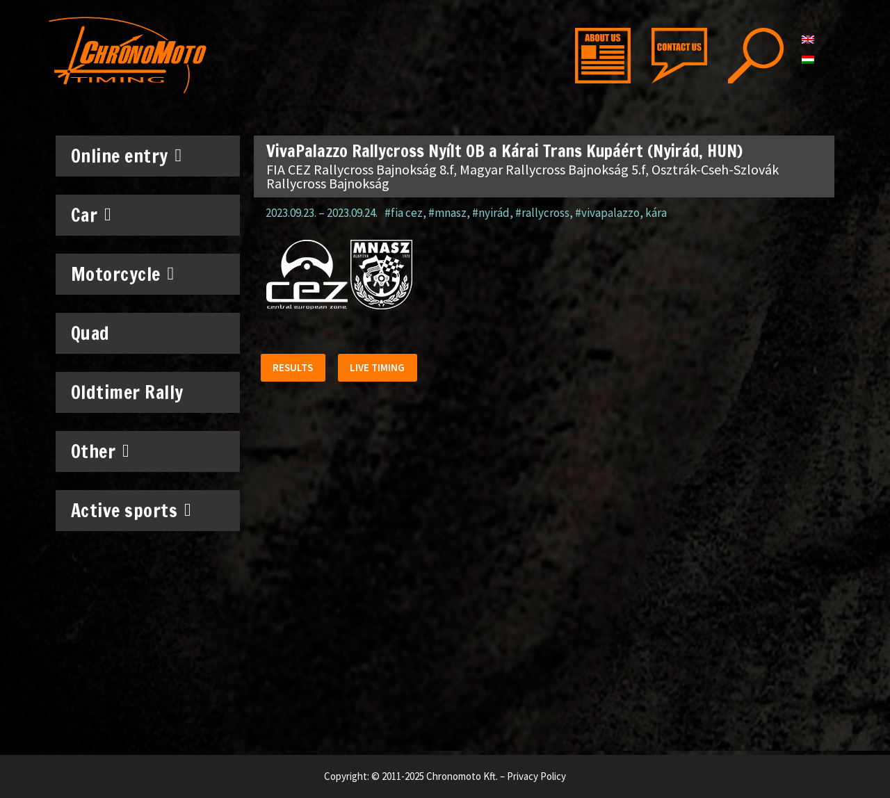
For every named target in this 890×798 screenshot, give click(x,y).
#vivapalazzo (607, 212)
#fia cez (404, 212)
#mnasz (447, 212)
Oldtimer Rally (127, 392)
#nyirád (491, 212)
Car (91, 215)
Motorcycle (123, 274)
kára (656, 212)
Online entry (126, 156)
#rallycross (542, 212)
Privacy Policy (536, 776)
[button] (295, 369)
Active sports (131, 510)
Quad (90, 333)
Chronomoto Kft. (462, 776)
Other (100, 451)
